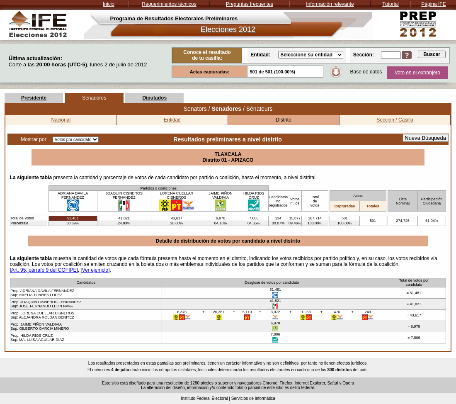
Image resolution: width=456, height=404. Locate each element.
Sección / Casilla (394, 120)
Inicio (108, 4)
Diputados (154, 98)
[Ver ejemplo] (94, 270)
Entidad (172, 120)
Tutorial (390, 4)
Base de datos (366, 72)
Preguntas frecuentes (249, 4)
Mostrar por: (34, 139)
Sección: (363, 55)
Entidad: (260, 55)
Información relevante (330, 4)
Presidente (33, 98)
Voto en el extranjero (417, 72)
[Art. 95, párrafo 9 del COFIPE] (44, 270)
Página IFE (433, 4)
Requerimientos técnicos (169, 4)
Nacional (60, 120)
